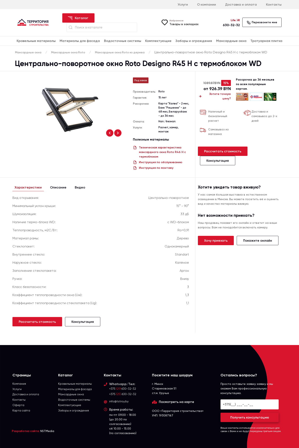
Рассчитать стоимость (222, 151)
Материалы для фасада (80, 41)
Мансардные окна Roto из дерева (121, 52)
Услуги (183, 4)
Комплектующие (158, 41)
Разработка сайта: (25, 431)
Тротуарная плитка (266, 41)
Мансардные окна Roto (68, 52)
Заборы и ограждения (193, 41)
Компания (19, 383)
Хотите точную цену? (214, 96)
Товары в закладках (184, 24)
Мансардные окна (231, 41)
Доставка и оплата (241, 4)
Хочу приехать (216, 240)
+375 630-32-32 (122, 388)
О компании (206, 4)
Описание (58, 187)
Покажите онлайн (257, 240)
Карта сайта (21, 410)
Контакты (274, 4)
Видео (80, 187)
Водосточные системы (122, 41)
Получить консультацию (249, 417)
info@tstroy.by (119, 401)
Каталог (77, 18)
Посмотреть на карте (176, 402)
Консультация (217, 161)
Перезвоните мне (262, 23)
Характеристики (28, 187)
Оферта (18, 405)
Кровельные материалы (36, 41)
